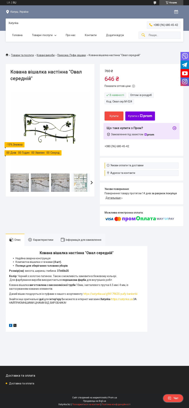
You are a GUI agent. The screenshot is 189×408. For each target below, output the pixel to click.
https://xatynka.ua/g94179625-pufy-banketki (110, 293)
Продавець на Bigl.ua (94, 401)
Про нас (70, 35)
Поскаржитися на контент (86, 404)
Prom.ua (112, 397)
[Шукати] (143, 35)
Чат (173, 398)
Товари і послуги (42, 35)
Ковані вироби (46, 55)
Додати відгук (115, 35)
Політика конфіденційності (116, 404)
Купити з (140, 116)
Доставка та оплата (21, 383)
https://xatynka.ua (122, 299)
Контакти (91, 35)
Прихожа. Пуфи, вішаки (71, 55)
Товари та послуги (22, 55)
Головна (17, 35)
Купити (114, 116)
